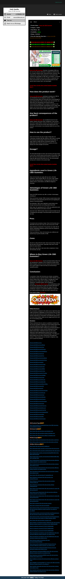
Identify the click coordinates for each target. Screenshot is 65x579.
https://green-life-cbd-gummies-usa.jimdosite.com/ (41, 431)
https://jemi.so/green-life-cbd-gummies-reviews (40, 503)
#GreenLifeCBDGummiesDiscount (38, 408)
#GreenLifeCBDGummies (36, 342)
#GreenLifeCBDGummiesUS (36, 388)
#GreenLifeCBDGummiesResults (37, 379)
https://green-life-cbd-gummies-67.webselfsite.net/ (41, 475)
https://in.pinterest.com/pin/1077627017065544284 (41, 530)
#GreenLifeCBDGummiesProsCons (38, 405)
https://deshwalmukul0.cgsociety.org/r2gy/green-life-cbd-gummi (44, 448)
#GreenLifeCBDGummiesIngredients (38, 358)
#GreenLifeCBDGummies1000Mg (37, 375)
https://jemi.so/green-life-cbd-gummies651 (39, 505)
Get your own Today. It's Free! (32, 577)
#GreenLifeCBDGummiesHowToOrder (39, 390)
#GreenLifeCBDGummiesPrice (37, 355)
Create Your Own (58, 2)
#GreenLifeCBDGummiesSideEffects (38, 351)
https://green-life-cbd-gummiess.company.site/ (40, 520)
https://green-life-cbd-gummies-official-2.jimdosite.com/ (42, 435)
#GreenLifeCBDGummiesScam (37, 395)
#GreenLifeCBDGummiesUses (37, 347)
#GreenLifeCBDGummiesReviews (38, 349)
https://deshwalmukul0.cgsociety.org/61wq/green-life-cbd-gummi (45, 450)
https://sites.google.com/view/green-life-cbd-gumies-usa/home (44, 439)
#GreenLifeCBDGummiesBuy (36, 362)
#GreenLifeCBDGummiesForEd (37, 366)
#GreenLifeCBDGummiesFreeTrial (38, 410)
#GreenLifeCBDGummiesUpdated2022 (39, 412)
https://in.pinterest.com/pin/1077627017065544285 (41, 526)
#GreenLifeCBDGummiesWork (37, 414)
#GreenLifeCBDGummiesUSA (37, 386)
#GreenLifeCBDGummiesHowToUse (38, 360)
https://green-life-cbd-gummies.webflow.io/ (39, 446)
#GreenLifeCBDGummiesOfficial (37, 345)
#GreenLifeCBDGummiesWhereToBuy (39, 384)
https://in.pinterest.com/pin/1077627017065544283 (41, 528)
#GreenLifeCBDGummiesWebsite (37, 397)
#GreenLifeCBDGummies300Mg (37, 368)
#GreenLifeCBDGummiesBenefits (37, 381)
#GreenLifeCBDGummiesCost (37, 353)
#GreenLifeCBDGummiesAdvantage (38, 401)
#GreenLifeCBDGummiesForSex (37, 371)
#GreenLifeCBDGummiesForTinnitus (38, 373)
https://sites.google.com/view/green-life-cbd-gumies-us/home (44, 442)
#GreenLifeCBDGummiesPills (37, 416)
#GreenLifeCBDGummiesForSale (37, 364)
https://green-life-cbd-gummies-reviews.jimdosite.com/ (42, 433)
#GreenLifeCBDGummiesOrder (37, 377)
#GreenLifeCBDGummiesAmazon (38, 399)
